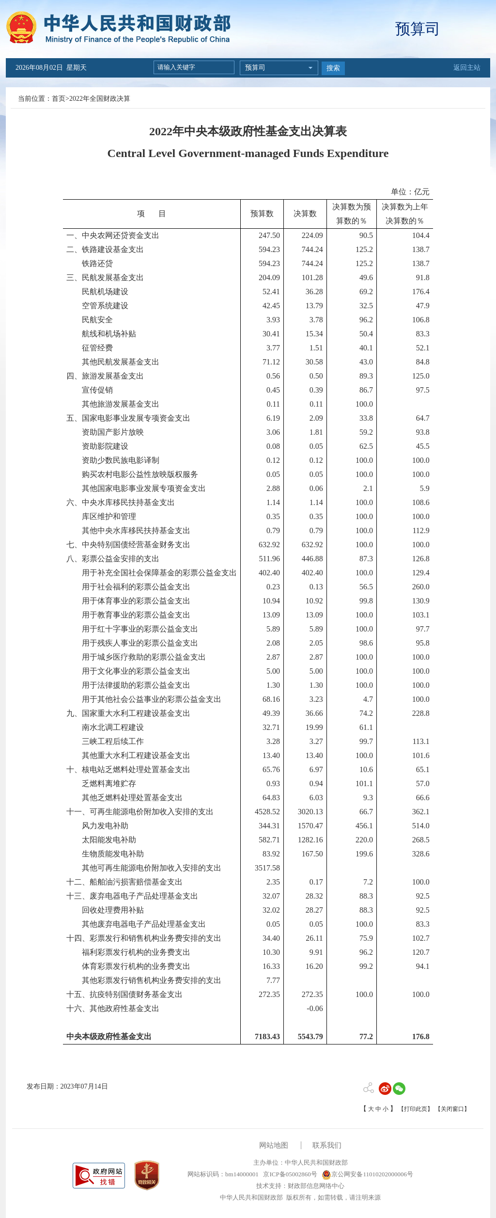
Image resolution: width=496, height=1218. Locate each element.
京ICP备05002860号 (289, 1174)
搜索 (333, 68)
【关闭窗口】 (452, 1109)
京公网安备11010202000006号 (367, 1174)
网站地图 (273, 1145)
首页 (58, 98)
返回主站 (466, 67)
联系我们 (326, 1145)
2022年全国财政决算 (99, 98)
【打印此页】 (415, 1109)
